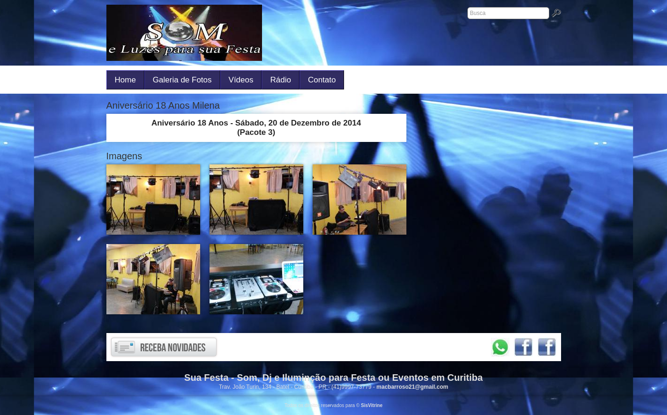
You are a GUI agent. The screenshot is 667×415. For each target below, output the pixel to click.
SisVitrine (371, 405)
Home (125, 79)
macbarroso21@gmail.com (412, 387)
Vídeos (241, 79)
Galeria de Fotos (182, 79)
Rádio (280, 79)
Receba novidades (164, 347)
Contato (322, 79)
